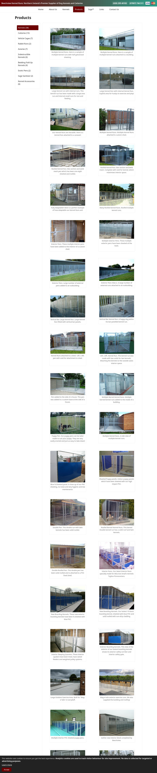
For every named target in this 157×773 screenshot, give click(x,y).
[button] (67, 43)
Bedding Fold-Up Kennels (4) (25, 64)
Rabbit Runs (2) (24, 43)
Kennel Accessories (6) (26, 82)
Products (79, 9)
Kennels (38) (23, 27)
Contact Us (114, 9)
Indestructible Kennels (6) (24, 55)
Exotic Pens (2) (24, 70)
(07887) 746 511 (136, 3)
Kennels (65, 9)
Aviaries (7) (23, 49)
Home (41, 9)
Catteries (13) (24, 33)
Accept (6, 770)
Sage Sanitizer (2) (25, 76)
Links (101, 9)
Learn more (7, 765)
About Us (53, 9)
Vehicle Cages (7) (25, 38)
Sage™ (91, 9)
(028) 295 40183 (120, 3)
